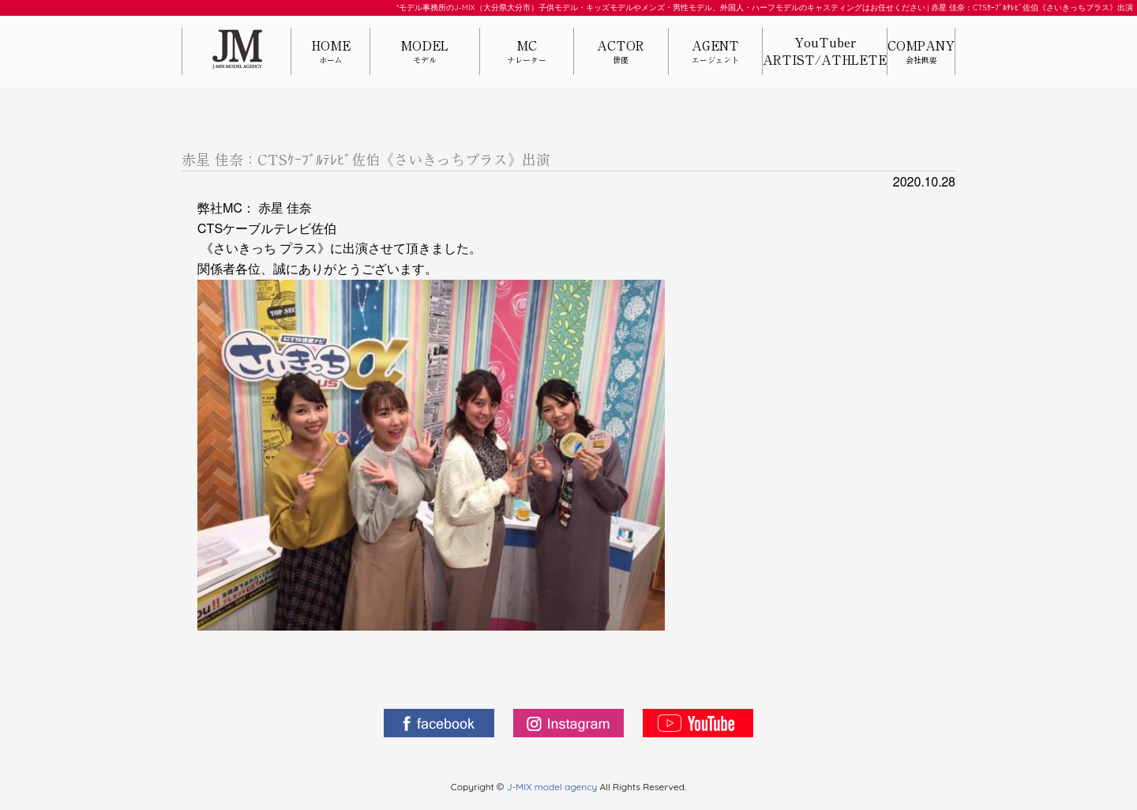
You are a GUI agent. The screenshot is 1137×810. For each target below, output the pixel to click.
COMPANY (921, 53)
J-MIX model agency (553, 787)
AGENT (715, 53)
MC (526, 53)
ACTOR (620, 53)
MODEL (424, 53)
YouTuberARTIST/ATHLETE (825, 51)
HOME (330, 53)
